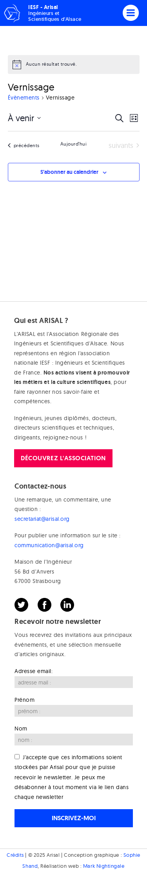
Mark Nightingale (104, 866)
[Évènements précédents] (24, 146)
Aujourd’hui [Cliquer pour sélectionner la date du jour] (73, 144)
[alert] (74, 64)
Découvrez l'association (63, 458)
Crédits (15, 855)
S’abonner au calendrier (69, 171)
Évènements (24, 97)
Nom (21, 728)
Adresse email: (34, 671)
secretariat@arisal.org (42, 518)
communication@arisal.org (49, 545)
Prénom (24, 699)
